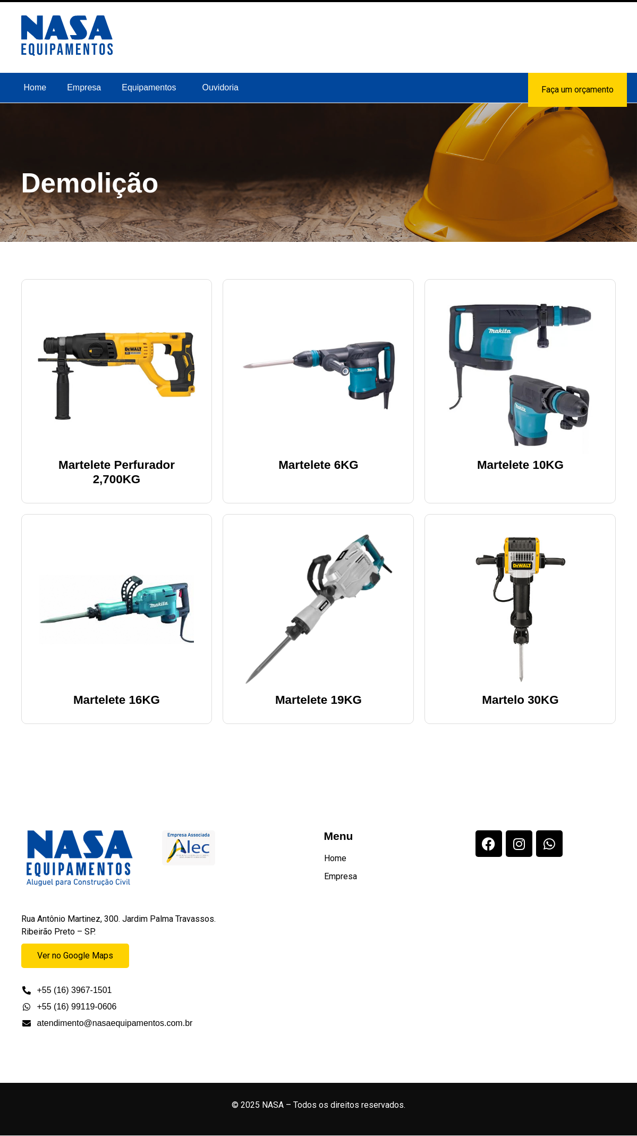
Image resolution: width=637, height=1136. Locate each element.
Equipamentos (149, 87)
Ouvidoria (220, 87)
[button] (151, 88)
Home (35, 87)
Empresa (84, 87)
